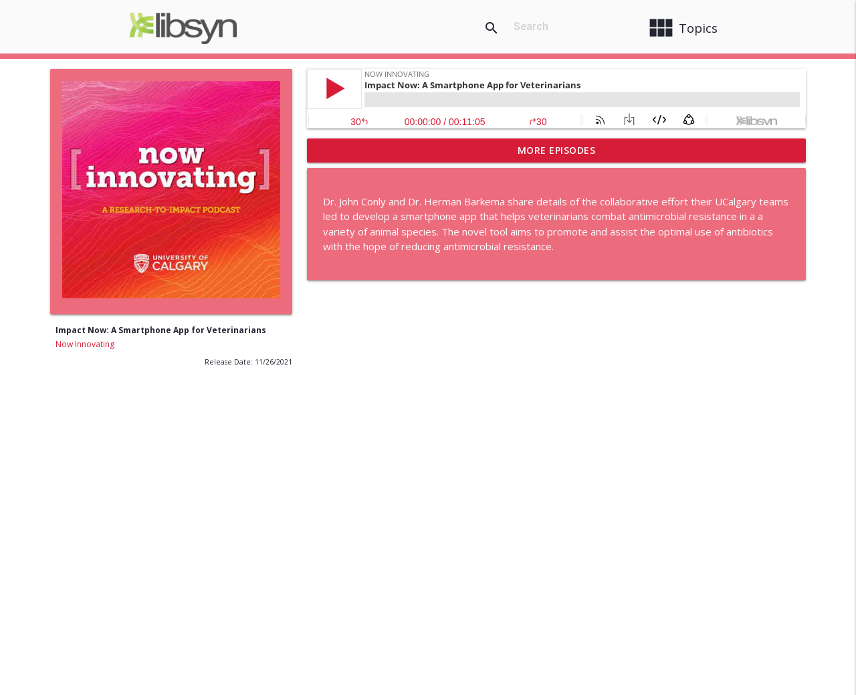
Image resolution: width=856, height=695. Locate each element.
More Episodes (557, 150)
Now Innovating (85, 344)
